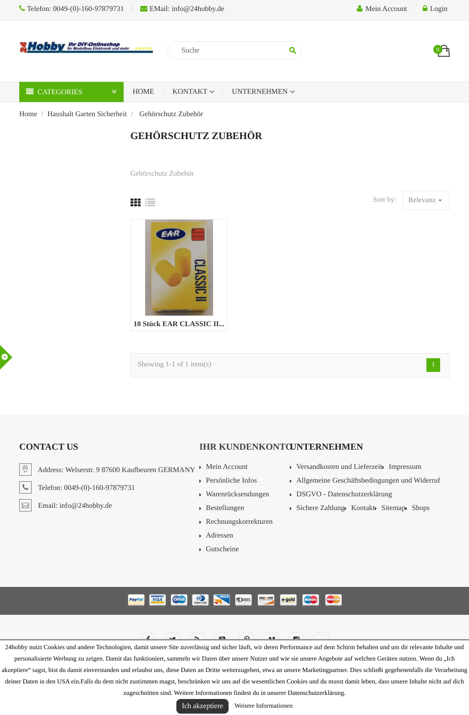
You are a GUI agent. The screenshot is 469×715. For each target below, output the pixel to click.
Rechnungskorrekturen (239, 522)
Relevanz (426, 200)
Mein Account (227, 467)
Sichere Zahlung (320, 508)
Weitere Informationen (263, 706)
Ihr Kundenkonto (246, 447)
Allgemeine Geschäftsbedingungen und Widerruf (368, 480)
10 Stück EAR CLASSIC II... (178, 324)
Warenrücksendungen (237, 494)
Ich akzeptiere (202, 706)
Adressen (220, 535)
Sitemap (393, 508)
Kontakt (191, 92)
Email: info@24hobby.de (65, 506)
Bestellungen (225, 508)
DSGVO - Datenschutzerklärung (344, 494)
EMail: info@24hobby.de (182, 9)
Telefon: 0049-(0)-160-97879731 (71, 9)
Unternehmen (260, 92)
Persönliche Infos (231, 480)
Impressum (405, 467)
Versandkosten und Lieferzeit (339, 467)
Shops (421, 508)
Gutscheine (222, 549)
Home (143, 92)
